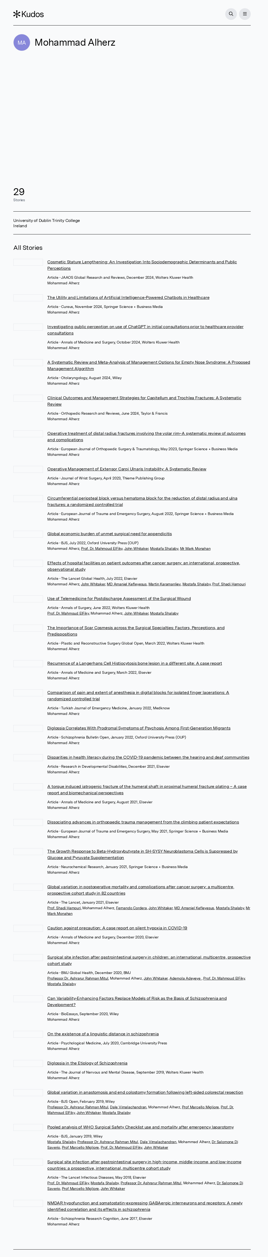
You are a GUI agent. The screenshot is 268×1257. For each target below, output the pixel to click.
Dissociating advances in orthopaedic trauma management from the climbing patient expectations (143, 822)
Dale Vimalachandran (128, 1107)
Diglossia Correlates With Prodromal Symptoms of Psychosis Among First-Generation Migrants (138, 728)
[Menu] (245, 14)
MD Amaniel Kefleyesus (127, 584)
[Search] (231, 14)
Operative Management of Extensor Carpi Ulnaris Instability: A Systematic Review (126, 468)
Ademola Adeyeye (185, 978)
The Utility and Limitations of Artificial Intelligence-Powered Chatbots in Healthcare (128, 297)
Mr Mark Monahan (195, 548)
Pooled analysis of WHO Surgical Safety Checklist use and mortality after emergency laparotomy (140, 1127)
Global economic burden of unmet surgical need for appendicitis (109, 533)
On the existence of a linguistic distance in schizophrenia (103, 1033)
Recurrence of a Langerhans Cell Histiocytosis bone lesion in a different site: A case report (134, 663)
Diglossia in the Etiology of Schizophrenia (87, 1063)
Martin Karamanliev (164, 584)
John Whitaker (136, 548)
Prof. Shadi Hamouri (228, 584)
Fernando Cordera (131, 908)
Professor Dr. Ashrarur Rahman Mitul (77, 978)
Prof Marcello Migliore (200, 1107)
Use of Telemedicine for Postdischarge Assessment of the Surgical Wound (119, 598)
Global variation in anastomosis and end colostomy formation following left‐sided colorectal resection (145, 1092)
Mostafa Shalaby (164, 548)
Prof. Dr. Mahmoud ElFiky (101, 548)
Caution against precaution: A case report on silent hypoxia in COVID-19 (117, 927)
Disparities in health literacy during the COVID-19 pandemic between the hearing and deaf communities (148, 757)
